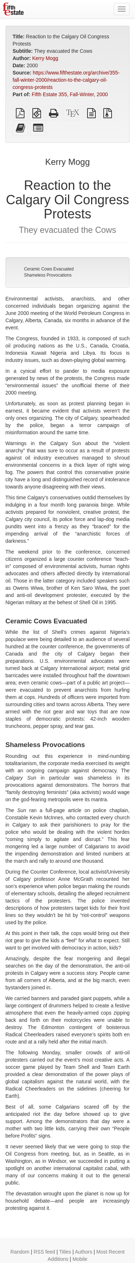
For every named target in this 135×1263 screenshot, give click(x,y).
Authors (83, 1252)
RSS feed (44, 1252)
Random (20, 1252)
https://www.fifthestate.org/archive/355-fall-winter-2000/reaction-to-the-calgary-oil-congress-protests (66, 80)
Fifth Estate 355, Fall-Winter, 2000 (70, 94)
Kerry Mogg (45, 58)
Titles (65, 1252)
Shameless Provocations (48, 275)
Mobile (79, 1259)
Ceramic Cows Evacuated (49, 269)
